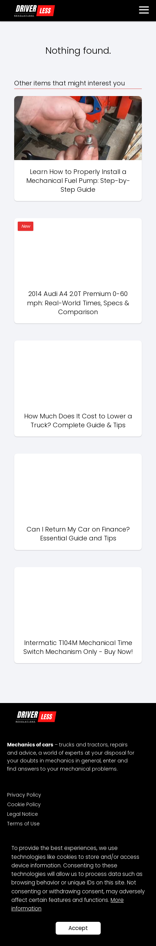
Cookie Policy (24, 804)
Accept (78, 928)
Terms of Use (23, 823)
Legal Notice (22, 814)
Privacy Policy (24, 794)
